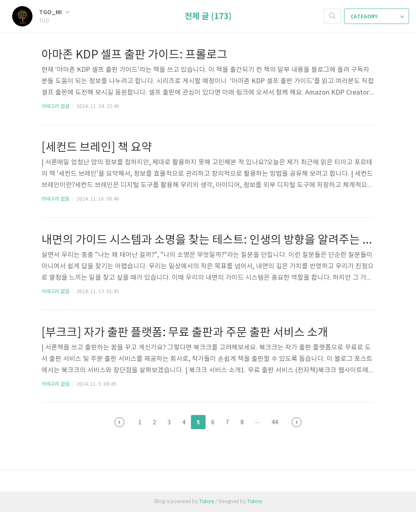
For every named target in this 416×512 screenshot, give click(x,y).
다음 (296, 422)
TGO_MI (54, 12)
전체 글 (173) (208, 17)
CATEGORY (377, 16)
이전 (119, 422)
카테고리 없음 (55, 106)
